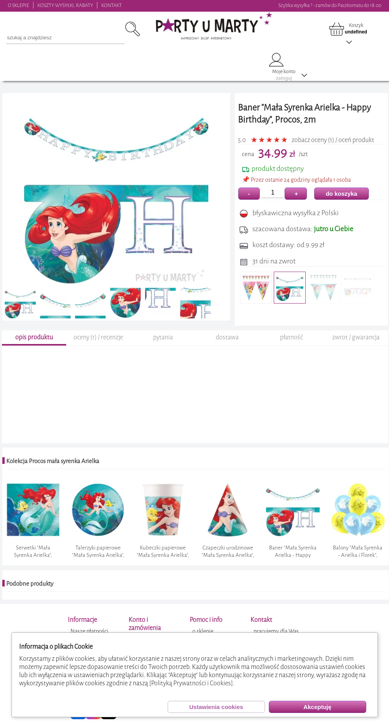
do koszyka (341, 193)
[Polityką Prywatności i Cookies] (191, 683)
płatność (291, 337)
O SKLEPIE (18, 5)
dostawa (227, 337)
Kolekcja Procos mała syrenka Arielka (52, 461)
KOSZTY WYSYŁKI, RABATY (65, 5)
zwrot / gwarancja (356, 337)
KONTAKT (111, 5)
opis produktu (34, 337)
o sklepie (202, 631)
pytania (163, 337)
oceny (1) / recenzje (98, 337)
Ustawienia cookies (216, 707)
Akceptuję (317, 707)
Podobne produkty (29, 584)
